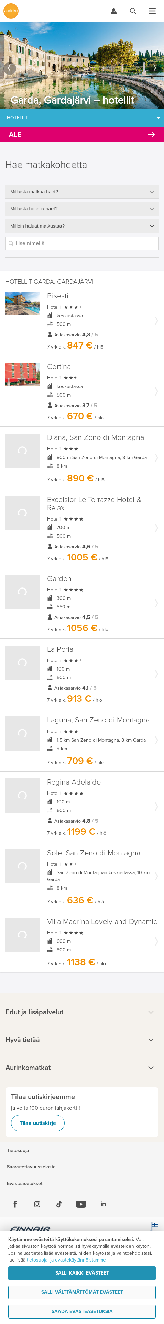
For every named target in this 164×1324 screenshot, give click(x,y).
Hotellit (17, 118)
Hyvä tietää (82, 1040)
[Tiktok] (59, 1204)
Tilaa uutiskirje (38, 1123)
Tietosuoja (18, 1150)
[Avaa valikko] (152, 11)
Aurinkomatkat (82, 1067)
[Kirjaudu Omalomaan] (114, 11)
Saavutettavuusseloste (31, 1167)
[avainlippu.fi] (153, 1230)
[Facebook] (15, 1204)
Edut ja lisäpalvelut (82, 1012)
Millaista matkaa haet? (34, 191)
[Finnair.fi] (30, 1230)
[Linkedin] (103, 1204)
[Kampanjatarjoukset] (82, 134)
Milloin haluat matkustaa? (37, 226)
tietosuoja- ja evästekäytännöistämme (66, 1260)
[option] (82, 65)
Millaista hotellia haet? (34, 209)
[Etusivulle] (11, 11)
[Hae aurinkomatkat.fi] (133, 11)
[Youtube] (81, 1204)
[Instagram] (37, 1204)
